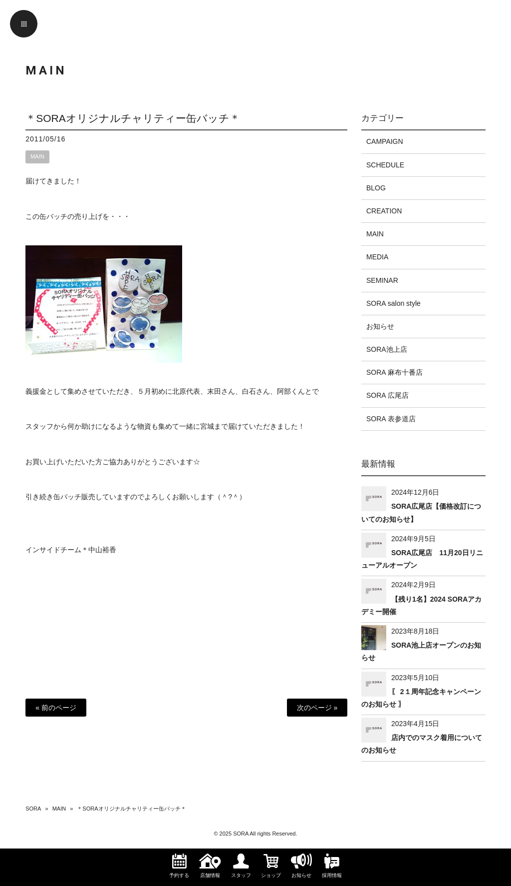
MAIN (37, 156)
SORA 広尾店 (387, 395)
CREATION (384, 211)
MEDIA (377, 257)
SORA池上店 (386, 349)
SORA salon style (393, 303)
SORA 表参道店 (391, 419)
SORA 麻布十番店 (394, 372)
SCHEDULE (385, 165)
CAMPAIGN (384, 141)
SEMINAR (382, 280)
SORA (33, 809)
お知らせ (380, 326)
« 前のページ (55, 708)
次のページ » (317, 708)
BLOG (376, 188)
